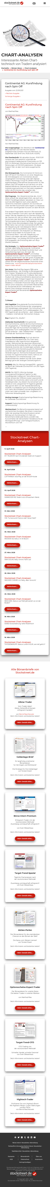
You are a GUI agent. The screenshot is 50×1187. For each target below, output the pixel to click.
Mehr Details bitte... (25, 722)
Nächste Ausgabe (12, 93)
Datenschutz (25, 1159)
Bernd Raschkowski (26, 714)
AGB (11, 1159)
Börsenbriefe (25, 1156)
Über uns (39, 1156)
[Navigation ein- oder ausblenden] (45, 3)
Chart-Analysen (31, 68)
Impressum (39, 1159)
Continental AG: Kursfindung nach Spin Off (21, 70)
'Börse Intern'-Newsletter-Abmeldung (25, 1142)
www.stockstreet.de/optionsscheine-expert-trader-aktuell (23, 264)
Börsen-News (16, 68)
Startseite (5, 68)
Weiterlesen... (12, 462)
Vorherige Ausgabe (12, 96)
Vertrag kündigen (25, 1162)
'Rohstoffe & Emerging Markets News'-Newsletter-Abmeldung (25, 1147)
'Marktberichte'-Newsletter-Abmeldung (25, 1151)
